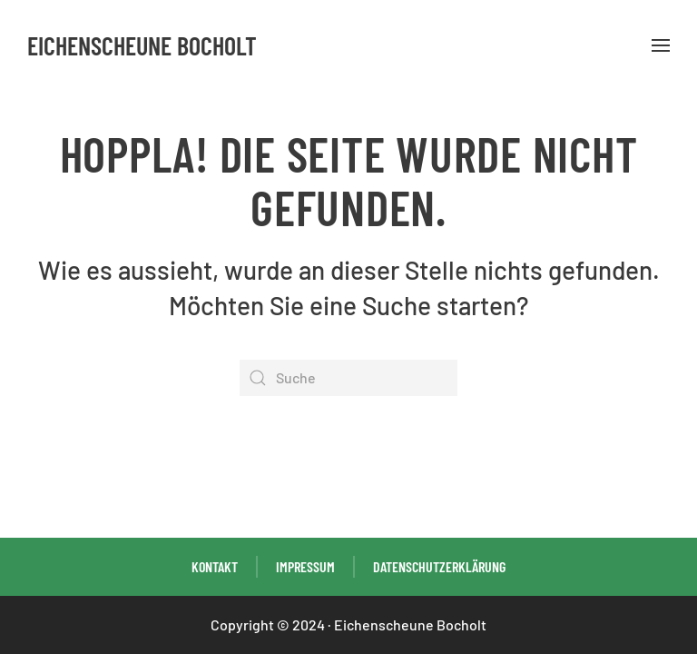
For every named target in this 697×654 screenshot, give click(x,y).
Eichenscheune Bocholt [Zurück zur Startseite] (142, 45)
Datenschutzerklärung (439, 566)
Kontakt (214, 566)
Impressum (305, 566)
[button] (661, 45)
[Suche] (348, 378)
